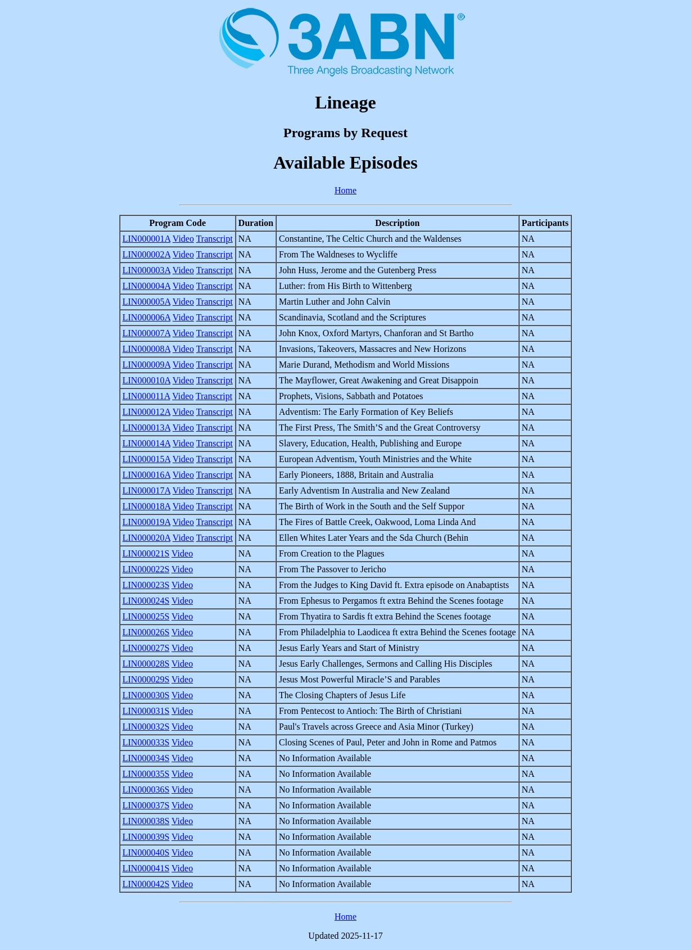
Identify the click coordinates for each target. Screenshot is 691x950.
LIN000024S (146, 600)
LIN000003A (146, 270)
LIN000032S (146, 726)
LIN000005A (146, 301)
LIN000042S (146, 884)
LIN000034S (146, 758)
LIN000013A (146, 427)
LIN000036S (146, 789)
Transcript (214, 238)
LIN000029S (146, 679)
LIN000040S (146, 852)
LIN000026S (146, 632)
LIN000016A (146, 474)
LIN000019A (146, 522)
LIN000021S (146, 553)
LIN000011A (146, 396)
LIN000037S (146, 805)
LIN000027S (146, 648)
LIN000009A (146, 364)
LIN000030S (146, 695)
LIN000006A (146, 317)
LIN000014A (146, 443)
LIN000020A (146, 537)
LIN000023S (146, 585)
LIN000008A (146, 349)
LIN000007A (146, 333)
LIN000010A (146, 380)
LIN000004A (146, 286)
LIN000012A (146, 412)
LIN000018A (146, 506)
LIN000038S (146, 821)
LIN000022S (146, 569)
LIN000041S (146, 868)
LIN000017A (146, 490)
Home (345, 190)
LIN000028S (146, 663)
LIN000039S (146, 837)
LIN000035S (146, 774)
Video (183, 238)
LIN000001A (146, 238)
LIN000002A (146, 254)
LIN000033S (146, 742)
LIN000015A (146, 459)
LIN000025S (146, 616)
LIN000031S (146, 711)
